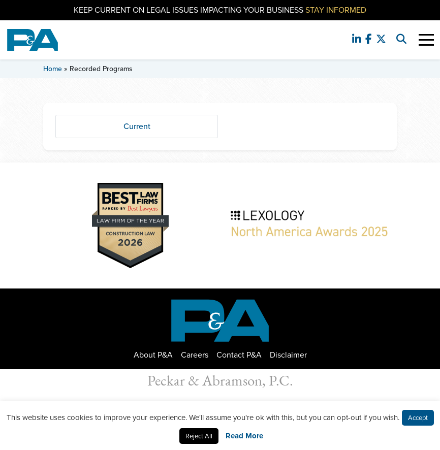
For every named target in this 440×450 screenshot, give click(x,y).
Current (136, 126)
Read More (244, 435)
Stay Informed (335, 10)
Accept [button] (418, 418)
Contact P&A (239, 355)
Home (52, 68)
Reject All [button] (198, 436)
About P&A (153, 355)
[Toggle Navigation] (426, 39)
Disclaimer (288, 355)
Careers (194, 355)
